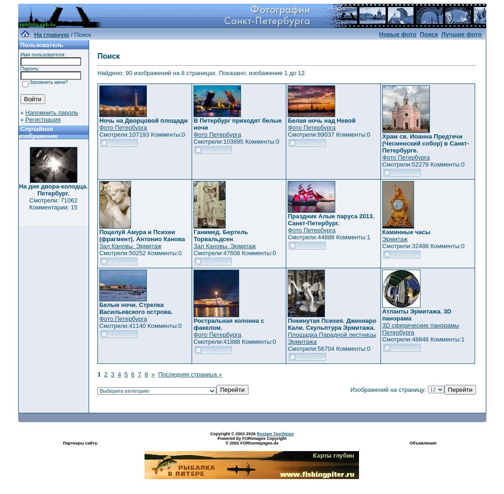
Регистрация (43, 119)
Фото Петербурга (123, 127)
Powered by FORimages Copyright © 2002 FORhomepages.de (251, 440)
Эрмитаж (395, 239)
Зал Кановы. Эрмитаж (130, 246)
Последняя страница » (190, 374)
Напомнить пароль (51, 112)
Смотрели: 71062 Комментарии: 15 (53, 204)
